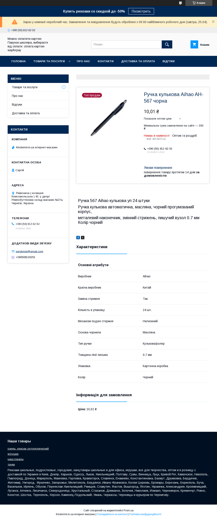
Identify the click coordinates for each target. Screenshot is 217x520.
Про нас (83, 61)
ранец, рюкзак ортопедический (28, 448)
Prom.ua (129, 510)
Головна (18, 61)
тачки (11, 464)
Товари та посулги (49, 61)
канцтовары (16, 459)
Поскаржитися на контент (112, 514)
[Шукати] (167, 44)
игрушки (13, 453)
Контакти (106, 61)
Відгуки (169, 61)
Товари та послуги (25, 87)
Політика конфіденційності (145, 514)
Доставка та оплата (138, 61)
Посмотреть (141, 11)
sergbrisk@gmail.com (29, 251)
